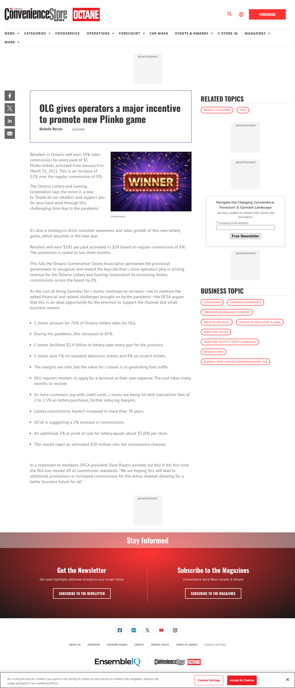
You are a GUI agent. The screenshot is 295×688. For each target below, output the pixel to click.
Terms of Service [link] (187, 644)
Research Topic (214, 351)
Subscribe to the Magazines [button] (213, 593)
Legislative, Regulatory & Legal (260, 322)
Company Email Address (232, 223)
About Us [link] (75, 644)
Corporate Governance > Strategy (227, 312)
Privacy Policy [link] (160, 644)
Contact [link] (139, 644)
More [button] (10, 42)
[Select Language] (241, 14)
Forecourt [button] (129, 33)
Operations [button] (98, 33)
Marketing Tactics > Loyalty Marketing (230, 342)
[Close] (288, 679)
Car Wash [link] (159, 33)
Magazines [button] (255, 33)
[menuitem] (14, 33)
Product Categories (217, 110)
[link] (10, 95)
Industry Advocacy (217, 322)
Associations (212, 302)
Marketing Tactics (216, 332)
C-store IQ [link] (228, 33)
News (242, 110)
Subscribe (267, 14)
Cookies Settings (215, 645)
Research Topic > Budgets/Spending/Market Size (235, 361)
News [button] (10, 33)
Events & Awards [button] (192, 33)
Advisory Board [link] (117, 644)
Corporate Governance (245, 302)
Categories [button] (35, 33)
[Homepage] (52, 14)
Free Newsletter (245, 236)
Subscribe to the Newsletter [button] (82, 593)
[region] (147, 680)
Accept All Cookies (242, 680)
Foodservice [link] (67, 33)
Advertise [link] (94, 644)
